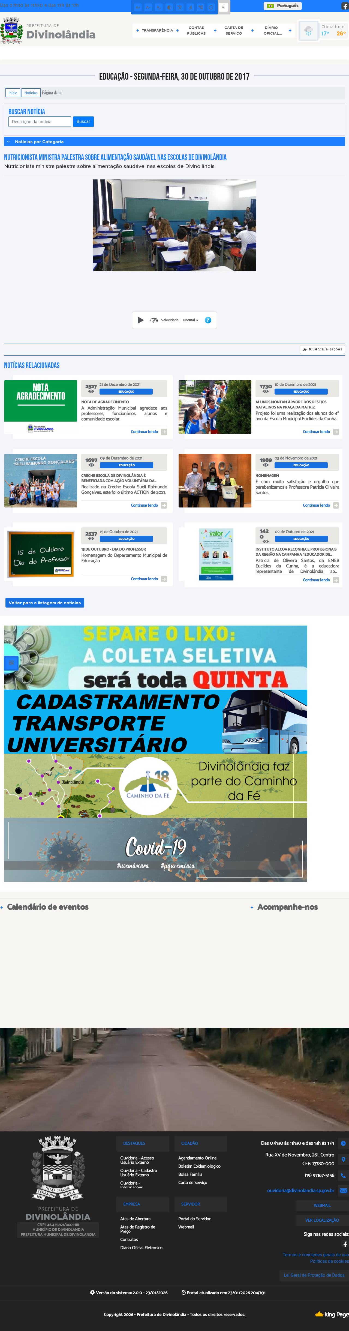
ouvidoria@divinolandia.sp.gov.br (300, 1191)
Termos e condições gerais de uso (316, 1254)
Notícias (31, 92)
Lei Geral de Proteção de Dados (314, 1275)
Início (12, 92)
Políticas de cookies (329, 1261)
